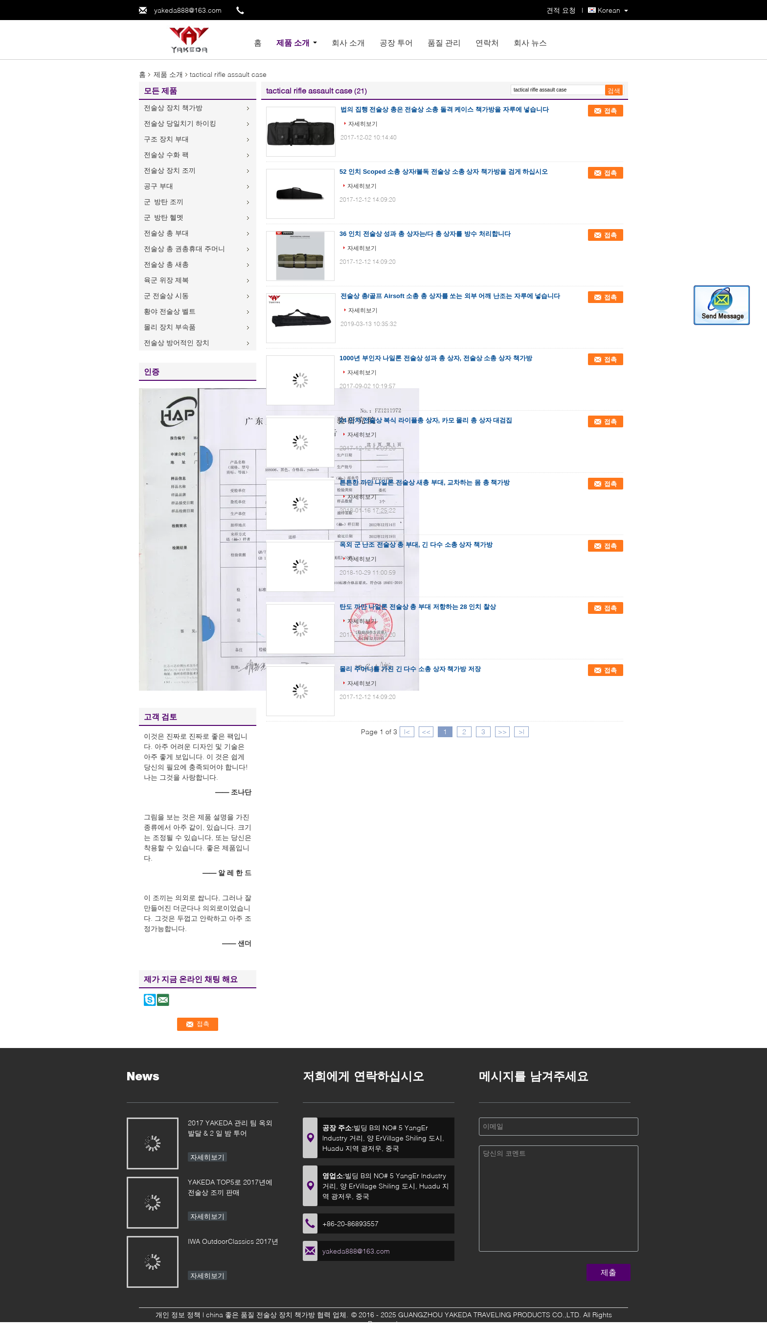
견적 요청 (561, 10)
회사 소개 (348, 42)
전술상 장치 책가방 (173, 107)
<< (426, 731)
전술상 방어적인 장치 (176, 342)
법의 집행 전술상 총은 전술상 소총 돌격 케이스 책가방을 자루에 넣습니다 (444, 109)
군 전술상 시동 (166, 295)
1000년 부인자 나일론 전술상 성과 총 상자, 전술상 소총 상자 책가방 (435, 358)
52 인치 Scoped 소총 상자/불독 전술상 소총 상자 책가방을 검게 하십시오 (443, 171)
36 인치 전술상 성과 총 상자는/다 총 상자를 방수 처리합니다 (425, 233)
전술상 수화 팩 (166, 154)
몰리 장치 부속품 (170, 327)
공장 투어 (396, 42)
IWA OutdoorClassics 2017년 (233, 1241)
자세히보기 (363, 123)
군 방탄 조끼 (163, 201)
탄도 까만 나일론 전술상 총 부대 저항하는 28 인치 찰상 (417, 606)
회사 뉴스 (530, 42)
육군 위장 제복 (166, 280)
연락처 (487, 42)
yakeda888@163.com (188, 10)
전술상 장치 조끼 (170, 170)
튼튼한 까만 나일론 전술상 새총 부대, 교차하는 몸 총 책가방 (424, 482)
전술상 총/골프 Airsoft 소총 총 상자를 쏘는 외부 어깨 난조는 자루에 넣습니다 (450, 296)
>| (521, 731)
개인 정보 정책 (178, 1314)
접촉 (610, 111)
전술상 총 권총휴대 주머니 (184, 248)
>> (502, 731)
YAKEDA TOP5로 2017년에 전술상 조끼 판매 (230, 1187)
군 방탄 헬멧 (163, 217)
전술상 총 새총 (166, 264)
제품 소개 (293, 42)
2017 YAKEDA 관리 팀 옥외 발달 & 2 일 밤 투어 (230, 1127)
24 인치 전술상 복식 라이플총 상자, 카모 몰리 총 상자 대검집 (425, 420)
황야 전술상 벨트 (170, 311)
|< (407, 731)
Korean (609, 10)
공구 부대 (158, 186)
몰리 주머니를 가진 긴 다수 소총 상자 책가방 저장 (410, 669)
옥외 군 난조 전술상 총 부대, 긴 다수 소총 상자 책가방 (416, 544)
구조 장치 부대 (166, 139)
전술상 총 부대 (166, 233)
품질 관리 (444, 42)
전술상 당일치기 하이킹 (180, 123)
